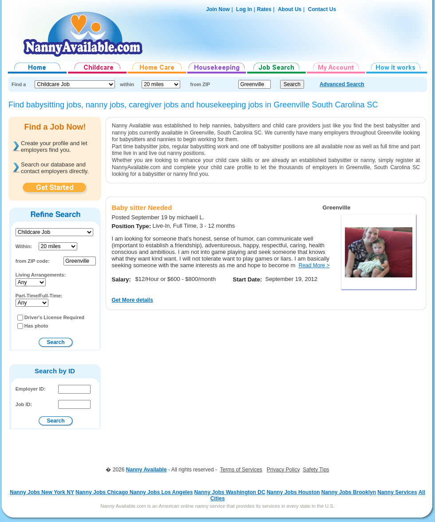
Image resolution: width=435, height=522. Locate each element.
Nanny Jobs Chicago (102, 492)
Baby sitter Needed (141, 207)
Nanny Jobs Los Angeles (161, 492)
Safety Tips (316, 470)
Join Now (217, 9)
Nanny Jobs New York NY (42, 492)
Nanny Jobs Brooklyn (348, 492)
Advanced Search (342, 84)
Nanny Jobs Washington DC (229, 492)
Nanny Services (397, 492)
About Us (289, 9)
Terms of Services (241, 470)
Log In (243, 9)
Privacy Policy (283, 470)
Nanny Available (146, 470)
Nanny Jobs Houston (293, 492)
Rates (264, 9)
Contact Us (322, 9)
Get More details (132, 300)
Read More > (314, 265)
